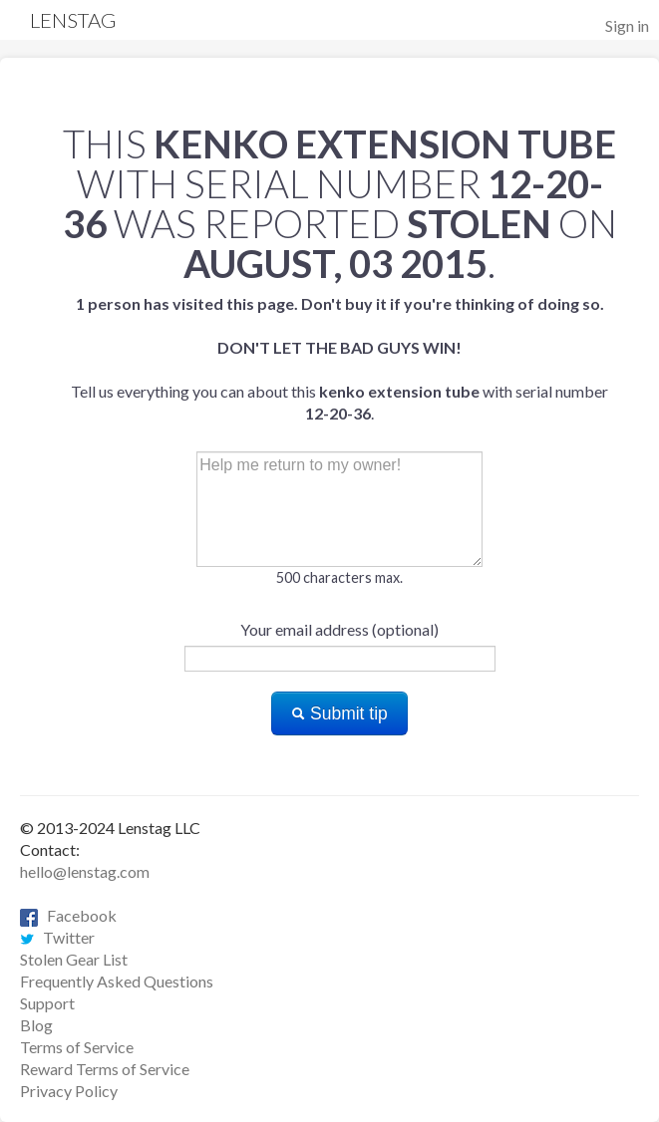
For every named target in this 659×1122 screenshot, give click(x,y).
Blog (36, 1024)
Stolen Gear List (74, 959)
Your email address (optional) (339, 629)
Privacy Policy (69, 1090)
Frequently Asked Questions (116, 981)
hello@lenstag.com (85, 871)
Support (47, 1002)
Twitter (57, 937)
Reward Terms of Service (104, 1068)
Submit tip (339, 713)
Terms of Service (77, 1046)
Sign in (627, 25)
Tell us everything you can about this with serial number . (339, 358)
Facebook (68, 915)
